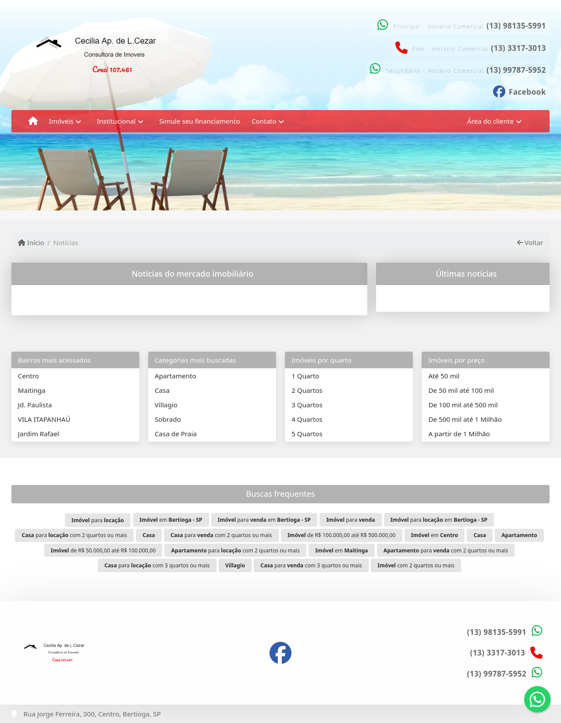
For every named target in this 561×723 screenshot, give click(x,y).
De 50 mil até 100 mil (461, 390)
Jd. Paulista (35, 404)
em (170, 520)
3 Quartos (307, 404)
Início (31, 242)
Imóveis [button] (61, 121)
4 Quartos (307, 419)
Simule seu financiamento (199, 121)
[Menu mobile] (33, 121)
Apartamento (175, 375)
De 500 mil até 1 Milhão (464, 419)
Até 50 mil (443, 375)
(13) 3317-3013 (518, 48)
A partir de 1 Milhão (459, 433)
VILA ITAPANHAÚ (44, 419)
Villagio (166, 404)
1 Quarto (305, 375)
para (97, 520)
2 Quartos (307, 390)
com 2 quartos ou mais (415, 565)
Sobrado (168, 419)
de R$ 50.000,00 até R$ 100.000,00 (103, 550)
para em (264, 520)
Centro (28, 375)
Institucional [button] (116, 121)
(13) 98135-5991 (516, 26)
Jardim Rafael (38, 433)
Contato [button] (264, 121)
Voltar (530, 242)
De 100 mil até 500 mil (462, 404)
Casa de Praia (176, 433)
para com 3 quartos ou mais (156, 565)
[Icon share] (519, 90)
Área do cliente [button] (490, 121)
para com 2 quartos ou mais (74, 535)
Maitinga (32, 390)
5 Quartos (307, 433)
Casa (162, 390)
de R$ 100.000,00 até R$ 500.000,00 (341, 535)
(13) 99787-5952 (516, 70)
